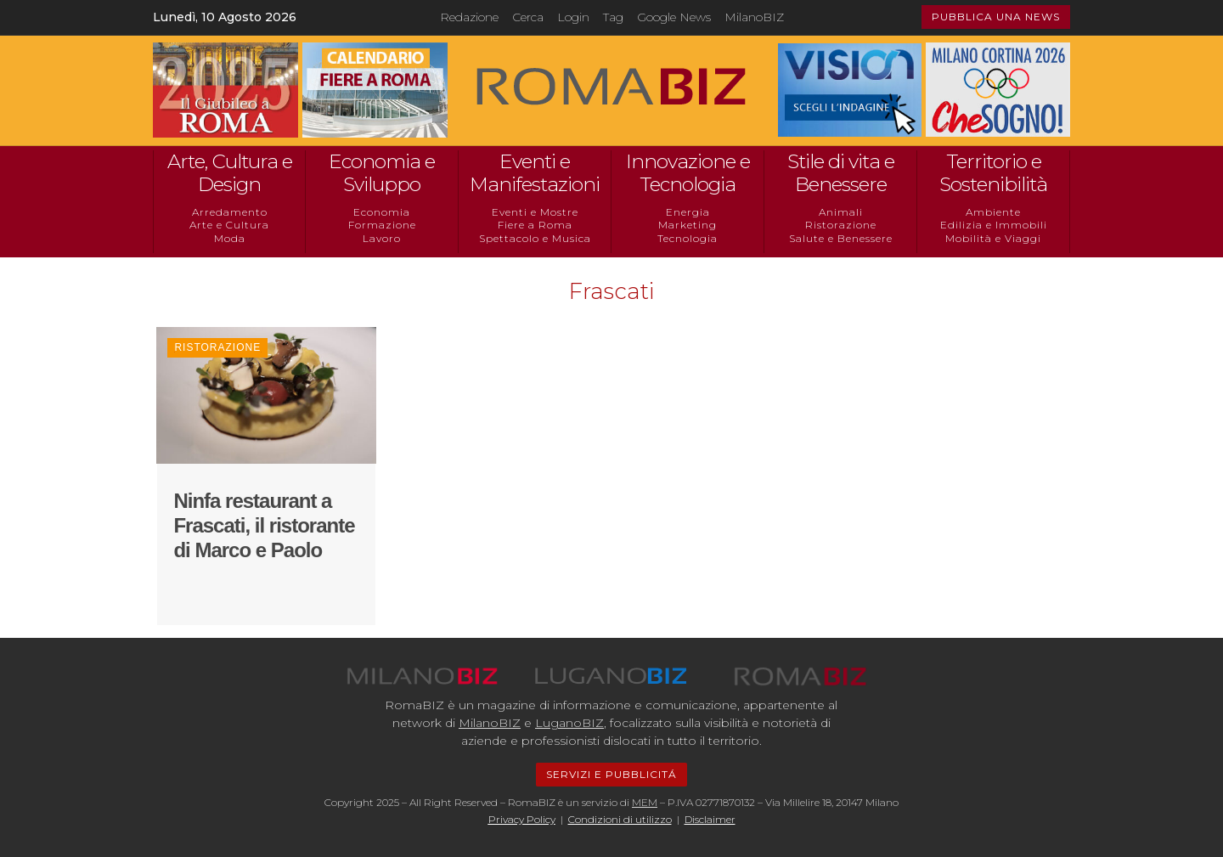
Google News (674, 17)
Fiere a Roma (535, 224)
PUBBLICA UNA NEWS (996, 16)
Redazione (469, 17)
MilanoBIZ (754, 17)
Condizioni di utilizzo (620, 819)
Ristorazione (840, 224)
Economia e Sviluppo (382, 173)
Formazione (382, 224)
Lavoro (382, 238)
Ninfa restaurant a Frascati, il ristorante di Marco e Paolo (263, 525)
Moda (229, 238)
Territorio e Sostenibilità (993, 173)
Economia (381, 212)
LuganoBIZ (569, 722)
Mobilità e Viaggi (993, 238)
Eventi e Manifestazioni (535, 173)
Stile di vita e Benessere (840, 173)
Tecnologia (687, 238)
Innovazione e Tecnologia (688, 173)
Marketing (687, 224)
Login (573, 17)
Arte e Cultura (229, 224)
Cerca (528, 17)
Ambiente (993, 212)
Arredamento (230, 212)
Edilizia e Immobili (993, 224)
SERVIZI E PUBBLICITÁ (611, 774)
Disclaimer (710, 819)
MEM (644, 802)
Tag (613, 17)
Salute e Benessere (841, 238)
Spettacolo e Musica (535, 238)
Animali (841, 212)
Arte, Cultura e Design (229, 173)
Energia (688, 212)
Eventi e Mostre (535, 212)
